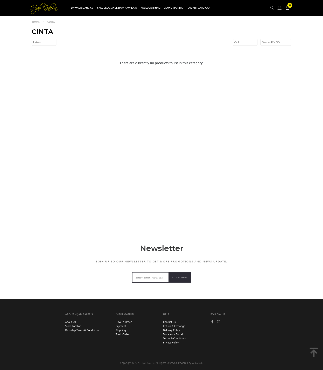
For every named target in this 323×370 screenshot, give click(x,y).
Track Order (122, 334)
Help (166, 314)
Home (36, 21)
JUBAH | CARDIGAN (199, 8)
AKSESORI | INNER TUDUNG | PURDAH (162, 8)
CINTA (51, 21)
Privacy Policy (171, 342)
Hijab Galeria (147, 362)
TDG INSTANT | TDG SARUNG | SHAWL (93, 17)
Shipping (121, 330)
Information (125, 314)
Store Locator (73, 326)
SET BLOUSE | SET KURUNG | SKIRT (139, 17)
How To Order (124, 322)
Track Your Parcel (173, 334)
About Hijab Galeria (79, 314)
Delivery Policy (171, 330)
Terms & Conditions (174, 338)
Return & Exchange (174, 326)
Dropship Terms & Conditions (82, 330)
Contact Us (169, 322)
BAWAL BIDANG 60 (82, 8)
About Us (70, 322)
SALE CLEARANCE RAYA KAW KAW (117, 8)
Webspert (197, 362)
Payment (121, 326)
